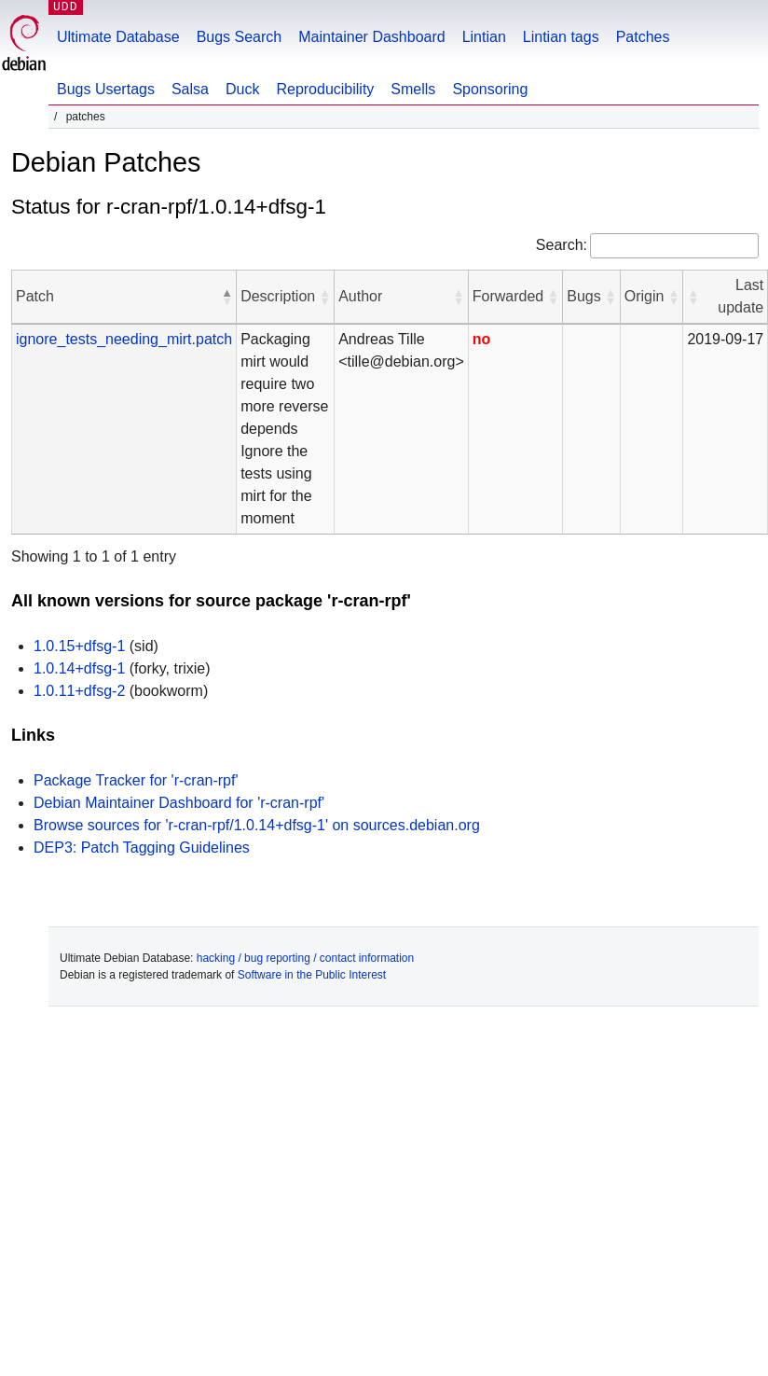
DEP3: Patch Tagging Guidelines (142, 847)
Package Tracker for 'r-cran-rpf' (136, 780)
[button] (226, 296)
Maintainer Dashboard (371, 37)
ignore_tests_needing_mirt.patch (124, 339)
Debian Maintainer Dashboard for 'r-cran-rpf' (179, 803)
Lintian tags (561, 37)
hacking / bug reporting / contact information (305, 958)
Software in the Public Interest (312, 974)
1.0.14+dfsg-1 (79, 668)
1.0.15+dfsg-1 (79, 646)
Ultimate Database (118, 37)
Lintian (484, 37)
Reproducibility (325, 89)
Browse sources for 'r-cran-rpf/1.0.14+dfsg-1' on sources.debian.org (257, 825)
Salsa (190, 89)
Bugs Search (239, 37)
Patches (643, 37)
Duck (242, 89)
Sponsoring (490, 89)
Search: (561, 245)
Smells (413, 89)
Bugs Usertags (106, 89)
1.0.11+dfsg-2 (79, 691)
